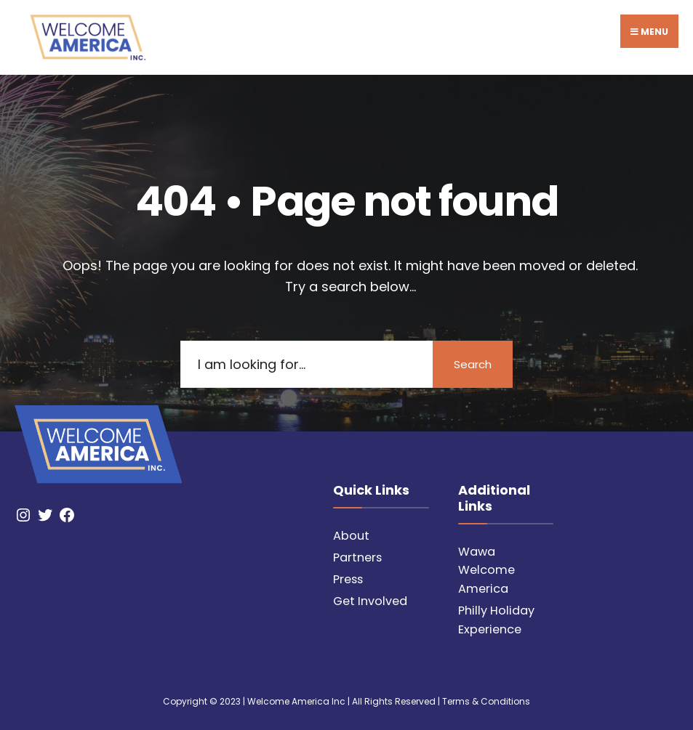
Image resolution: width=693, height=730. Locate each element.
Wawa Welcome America (486, 570)
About (351, 535)
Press (348, 579)
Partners (357, 557)
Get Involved (370, 601)
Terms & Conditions (486, 701)
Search (473, 364)
